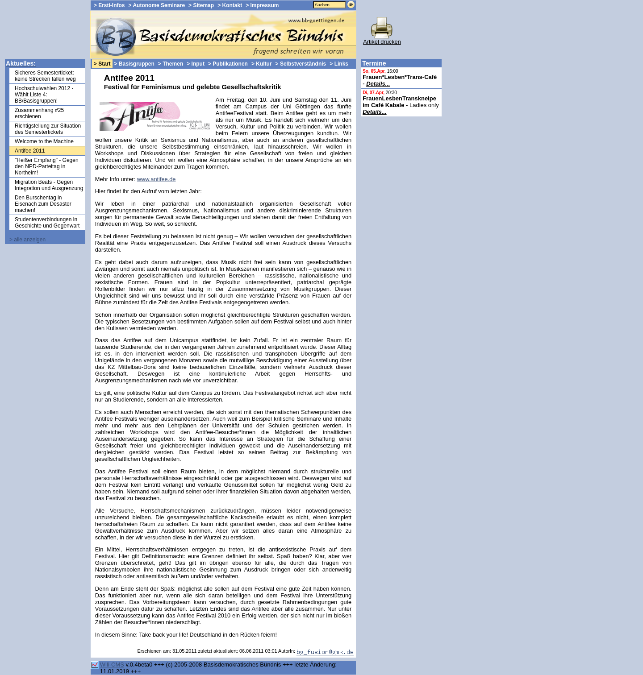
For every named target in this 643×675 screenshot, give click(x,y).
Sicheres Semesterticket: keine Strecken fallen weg (45, 76)
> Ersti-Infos (109, 5)
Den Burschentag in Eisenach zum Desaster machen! (43, 204)
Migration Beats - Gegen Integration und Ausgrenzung (49, 185)
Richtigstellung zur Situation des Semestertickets (48, 129)
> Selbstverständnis (301, 64)
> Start (102, 64)
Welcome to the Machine (44, 141)
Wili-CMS (112, 664)
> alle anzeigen (27, 239)
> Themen (170, 64)
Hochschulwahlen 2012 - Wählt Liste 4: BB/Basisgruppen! (44, 94)
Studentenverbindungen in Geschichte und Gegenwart (47, 222)
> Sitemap (201, 5)
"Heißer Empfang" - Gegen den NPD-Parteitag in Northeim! (47, 166)
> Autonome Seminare (157, 5)
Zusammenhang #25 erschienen (39, 113)
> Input (196, 64)
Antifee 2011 (30, 151)
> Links (339, 64)
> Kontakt (229, 5)
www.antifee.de (156, 179)
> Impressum (262, 5)
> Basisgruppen (134, 64)
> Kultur (261, 64)
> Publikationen (228, 64)
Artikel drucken (382, 39)
